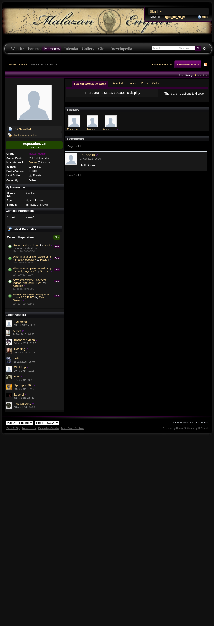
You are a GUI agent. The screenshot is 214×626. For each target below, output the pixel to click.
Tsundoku (20, 321)
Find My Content (20, 129)
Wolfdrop (20, 367)
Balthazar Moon (24, 340)
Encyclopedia (121, 48)
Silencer (45, 271)
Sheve (17, 330)
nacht (47, 244)
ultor (17, 376)
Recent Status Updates (90, 84)
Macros (44, 259)
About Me (118, 83)
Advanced (204, 48)
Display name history (23, 135)
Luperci (19, 394)
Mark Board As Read (72, 428)
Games (33, 162)
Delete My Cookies (48, 428)
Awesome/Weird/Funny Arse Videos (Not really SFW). (29, 281)
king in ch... (109, 133)
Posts (144, 83)
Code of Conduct (162, 64)
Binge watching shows (26, 244)
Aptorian (18, 285)
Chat (102, 48)
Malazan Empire (17, 64)
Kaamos (91, 133)
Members (52, 48)
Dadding (19, 349)
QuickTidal (72, 133)
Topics (132, 83)
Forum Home (29, 428)
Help (202, 17)
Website (17, 48)
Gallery (88, 48)
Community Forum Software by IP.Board (185, 428)
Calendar (70, 48)
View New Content (188, 64)
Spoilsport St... (23, 385)
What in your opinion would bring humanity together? (32, 258)
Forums (34, 48)
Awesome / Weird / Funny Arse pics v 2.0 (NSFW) (31, 296)
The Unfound (22, 403)
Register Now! (175, 16)
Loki (16, 358)
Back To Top (13, 428)
